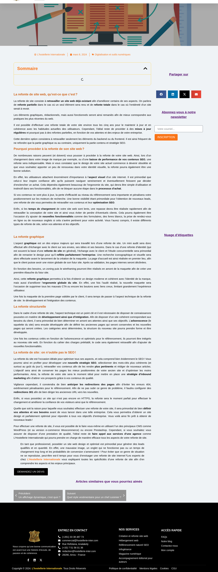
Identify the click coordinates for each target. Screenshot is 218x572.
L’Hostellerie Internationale (43, 459)
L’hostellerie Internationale (47, 568)
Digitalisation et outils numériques (112, 54)
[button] (145, 68)
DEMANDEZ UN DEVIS (30, 471)
